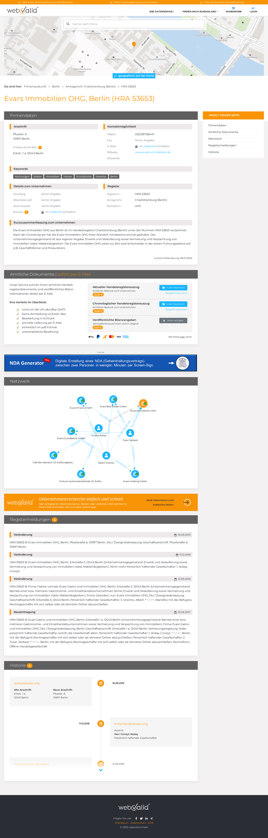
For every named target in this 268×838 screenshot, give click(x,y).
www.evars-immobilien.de (153, 152)
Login (253, 10)
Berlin (56, 86)
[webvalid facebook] (137, 818)
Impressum (122, 822)
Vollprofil (149, 146)
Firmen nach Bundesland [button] (199, 11)
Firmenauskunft (35, 86)
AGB (150, 822)
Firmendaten (217, 125)
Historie (213, 152)
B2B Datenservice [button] (161, 11)
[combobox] (134, 24)
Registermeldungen (222, 145)
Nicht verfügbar (173, 320)
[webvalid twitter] (142, 818)
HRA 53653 (128, 86)
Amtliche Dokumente (223, 132)
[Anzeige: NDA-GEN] (101, 361)
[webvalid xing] (152, 818)
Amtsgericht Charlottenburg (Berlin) (91, 86)
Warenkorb (234, 10)
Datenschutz (138, 822)
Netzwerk (215, 138)
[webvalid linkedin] (147, 818)
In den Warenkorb (173, 287)
